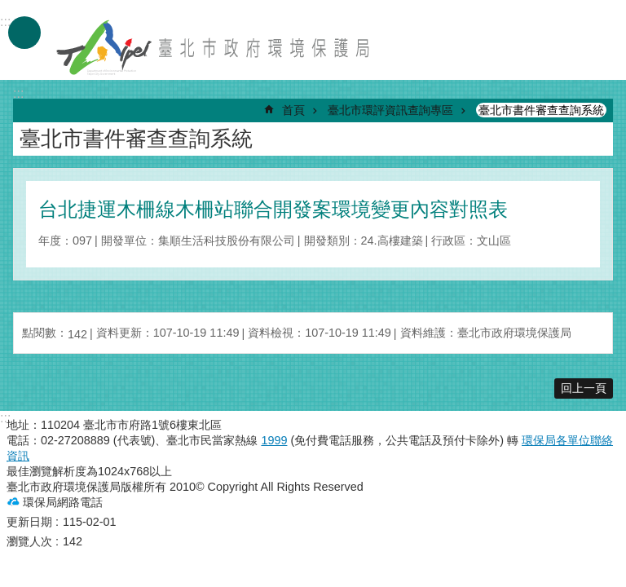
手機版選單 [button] (24, 32)
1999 (274, 440)
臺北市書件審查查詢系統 (541, 110)
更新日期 (29, 521)
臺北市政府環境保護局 (214, 47)
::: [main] (18, 93)
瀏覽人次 (29, 541)
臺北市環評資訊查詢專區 (390, 110)
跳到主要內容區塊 (8, 8)
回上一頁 (583, 388)
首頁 (293, 110)
